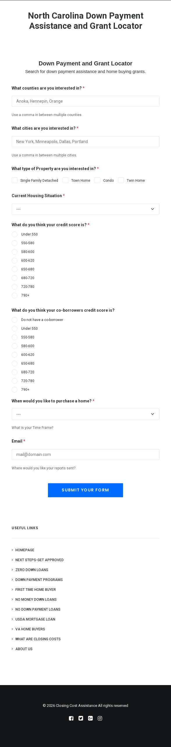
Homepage (24, 550)
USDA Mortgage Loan (35, 619)
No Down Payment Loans (37, 609)
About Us (24, 649)
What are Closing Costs (38, 639)
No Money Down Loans (36, 600)
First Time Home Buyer (35, 590)
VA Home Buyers (30, 629)
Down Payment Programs (39, 580)
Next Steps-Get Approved (39, 560)
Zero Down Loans (31, 570)
